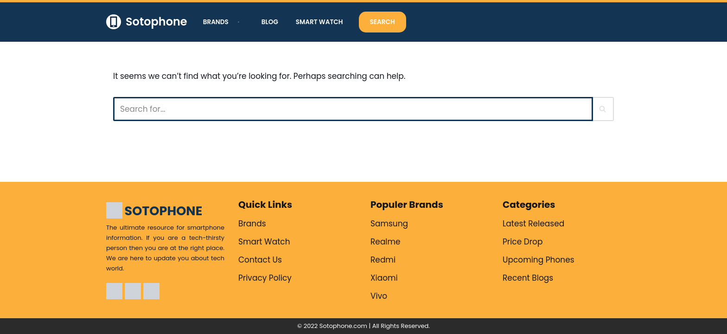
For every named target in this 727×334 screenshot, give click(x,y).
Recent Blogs (528, 277)
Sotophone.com (343, 325)
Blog (269, 22)
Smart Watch (319, 22)
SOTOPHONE (164, 210)
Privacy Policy (265, 277)
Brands (252, 223)
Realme (385, 241)
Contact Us (260, 259)
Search (382, 22)
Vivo (378, 296)
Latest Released (533, 223)
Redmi (382, 259)
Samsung (389, 223)
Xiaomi (384, 277)
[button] (237, 22)
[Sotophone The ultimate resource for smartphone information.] (146, 22)
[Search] (353, 109)
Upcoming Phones (538, 259)
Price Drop (523, 241)
